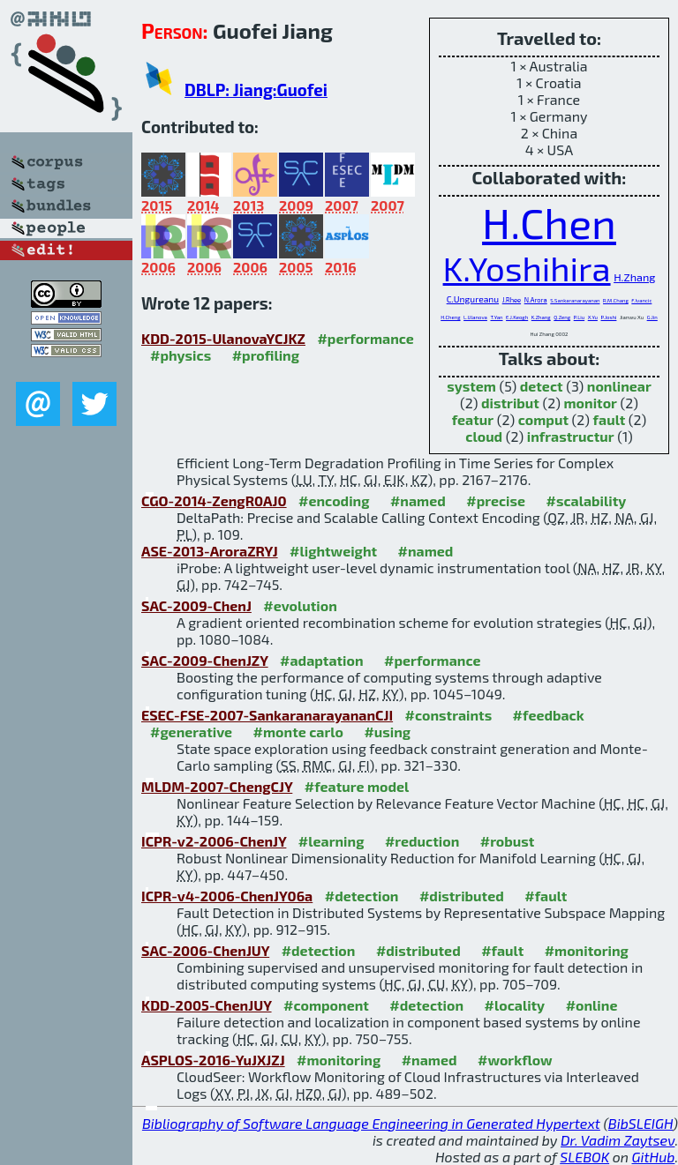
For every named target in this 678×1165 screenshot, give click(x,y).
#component (326, 1005)
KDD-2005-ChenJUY (206, 1005)
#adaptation (322, 660)
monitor (590, 402)
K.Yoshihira (527, 268)
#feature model (357, 786)
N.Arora (535, 299)
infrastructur (570, 436)
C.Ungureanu (473, 299)
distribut (510, 402)
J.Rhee (511, 299)
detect (541, 385)
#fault (545, 895)
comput (543, 419)
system (471, 385)
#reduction (422, 841)
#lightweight (333, 550)
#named (418, 500)
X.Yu (593, 317)
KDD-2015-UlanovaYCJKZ (223, 338)
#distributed (461, 895)
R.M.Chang (616, 300)
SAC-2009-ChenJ (196, 605)
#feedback (548, 714)
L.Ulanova (475, 317)
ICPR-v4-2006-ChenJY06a (227, 895)
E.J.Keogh (517, 317)
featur (472, 419)
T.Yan (496, 317)
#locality (515, 1005)
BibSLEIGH (640, 1123)
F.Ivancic (641, 300)
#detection (362, 895)
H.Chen (549, 222)
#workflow (515, 1059)
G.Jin (652, 317)
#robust (507, 841)
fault (609, 419)
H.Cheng (450, 317)
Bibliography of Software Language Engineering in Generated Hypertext (371, 1123)
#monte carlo (298, 731)
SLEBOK (584, 1156)
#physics (180, 355)
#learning (331, 841)
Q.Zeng (562, 317)
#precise (495, 500)
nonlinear (619, 385)
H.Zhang (634, 277)
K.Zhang (541, 317)
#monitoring (587, 950)
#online (592, 1005)
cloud (483, 436)
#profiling (265, 355)
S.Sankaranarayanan (574, 300)
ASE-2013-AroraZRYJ (209, 550)
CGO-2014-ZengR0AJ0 (214, 500)
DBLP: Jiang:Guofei (256, 89)
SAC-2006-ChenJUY (205, 950)
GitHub (653, 1156)
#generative (191, 731)
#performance (365, 338)
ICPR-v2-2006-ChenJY (213, 841)
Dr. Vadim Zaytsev (617, 1139)
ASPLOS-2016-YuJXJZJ (213, 1059)
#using (387, 731)
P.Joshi (609, 317)
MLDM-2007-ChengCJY (216, 786)
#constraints (449, 714)
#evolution (299, 605)
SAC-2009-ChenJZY (204, 660)
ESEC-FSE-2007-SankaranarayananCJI (267, 714)
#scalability (586, 500)
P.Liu (579, 317)
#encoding (333, 500)
